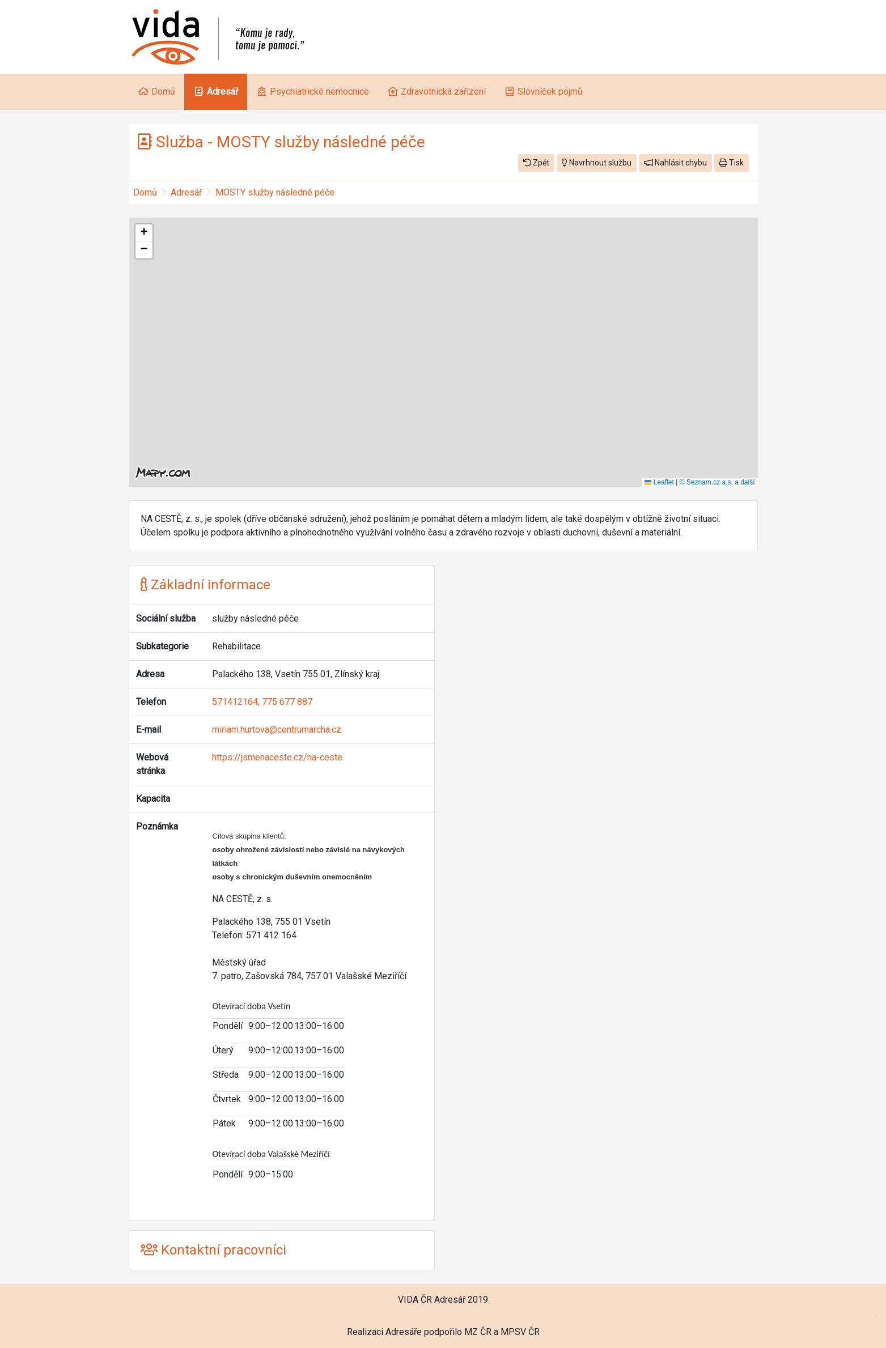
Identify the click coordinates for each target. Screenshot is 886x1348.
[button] (143, 232)
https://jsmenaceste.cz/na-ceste (277, 757)
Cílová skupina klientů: (249, 836)
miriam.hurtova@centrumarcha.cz (276, 729)
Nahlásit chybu (675, 162)
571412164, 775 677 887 (262, 701)
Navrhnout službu (596, 162)
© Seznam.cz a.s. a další (717, 482)
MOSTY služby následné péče (274, 192)
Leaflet (659, 482)
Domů (145, 192)
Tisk (731, 162)
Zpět (536, 162)
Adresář (186, 192)
